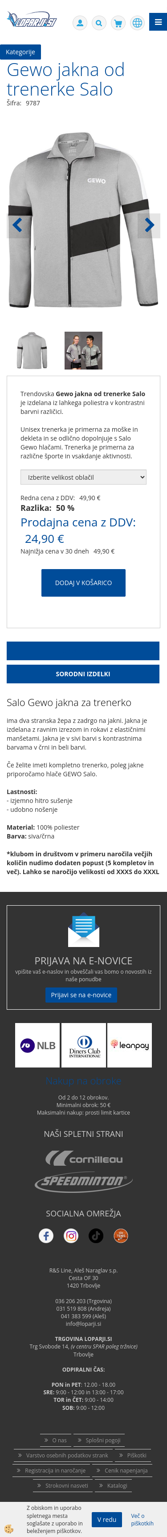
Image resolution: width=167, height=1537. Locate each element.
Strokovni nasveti (66, 1485)
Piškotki (137, 1455)
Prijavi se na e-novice (81, 995)
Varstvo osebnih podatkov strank (67, 1455)
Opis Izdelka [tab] (83, 650)
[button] (149, 225)
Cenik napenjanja (126, 1470)
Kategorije (20, 52)
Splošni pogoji (103, 1440)
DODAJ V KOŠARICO (83, 582)
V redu (107, 1519)
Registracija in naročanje (55, 1470)
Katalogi (117, 1485)
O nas (60, 1440)
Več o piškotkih (142, 1519)
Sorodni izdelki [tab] (83, 674)
